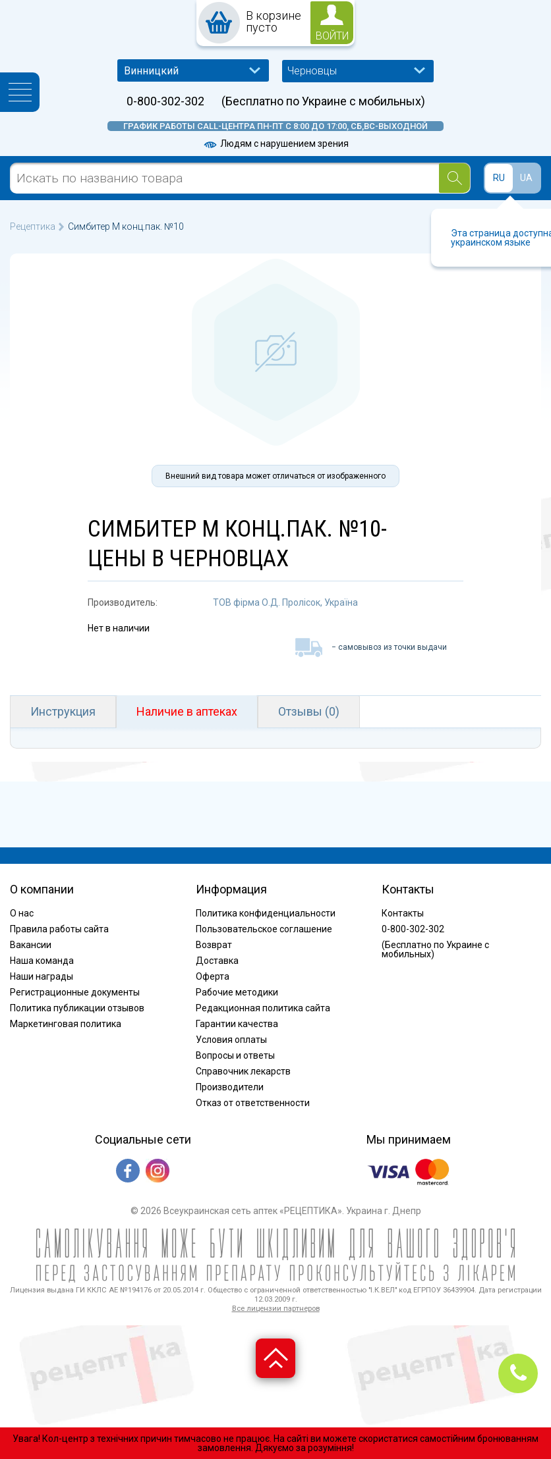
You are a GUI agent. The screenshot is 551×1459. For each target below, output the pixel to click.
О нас (22, 913)
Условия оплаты (231, 1039)
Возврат (214, 945)
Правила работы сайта (59, 929)
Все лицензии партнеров (276, 1308)
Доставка (217, 960)
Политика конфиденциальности (265, 913)
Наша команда (42, 960)
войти (332, 36)
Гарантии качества (237, 1024)
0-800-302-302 (165, 101)
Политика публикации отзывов (77, 1008)
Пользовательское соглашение (264, 929)
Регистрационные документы (75, 992)
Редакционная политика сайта (263, 1008)
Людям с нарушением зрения (275, 143)
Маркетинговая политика (65, 1024)
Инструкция (63, 711)
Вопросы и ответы (235, 1055)
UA (526, 177)
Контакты (403, 913)
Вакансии (30, 945)
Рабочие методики (237, 992)
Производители (230, 1087)
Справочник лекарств (243, 1071)
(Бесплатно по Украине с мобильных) (323, 101)
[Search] (454, 178)
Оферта (212, 976)
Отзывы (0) (308, 711)
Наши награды (41, 976)
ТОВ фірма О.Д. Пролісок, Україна (285, 602)
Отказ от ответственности (253, 1103)
